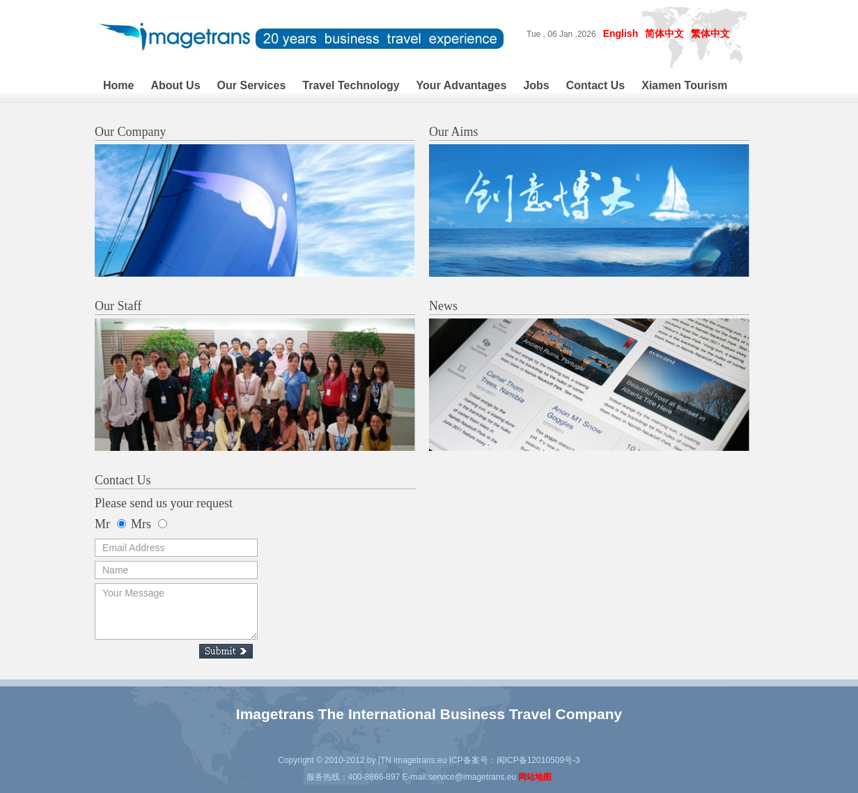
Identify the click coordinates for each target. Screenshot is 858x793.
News (443, 306)
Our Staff (118, 306)
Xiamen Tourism (684, 85)
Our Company (130, 132)
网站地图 (535, 777)
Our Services (251, 85)
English (621, 33)
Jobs (536, 85)
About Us (175, 85)
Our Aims (453, 132)
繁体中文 (710, 33)
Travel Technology (350, 85)
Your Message (176, 611)
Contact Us (595, 85)
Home (118, 85)
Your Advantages (461, 85)
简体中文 (664, 33)
